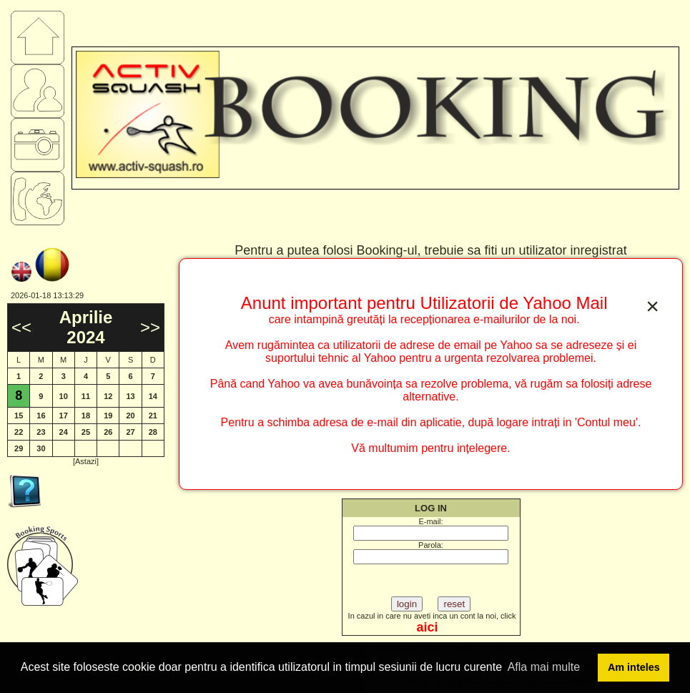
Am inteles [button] (634, 667)
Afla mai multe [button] (544, 667)
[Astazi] (86, 461)
